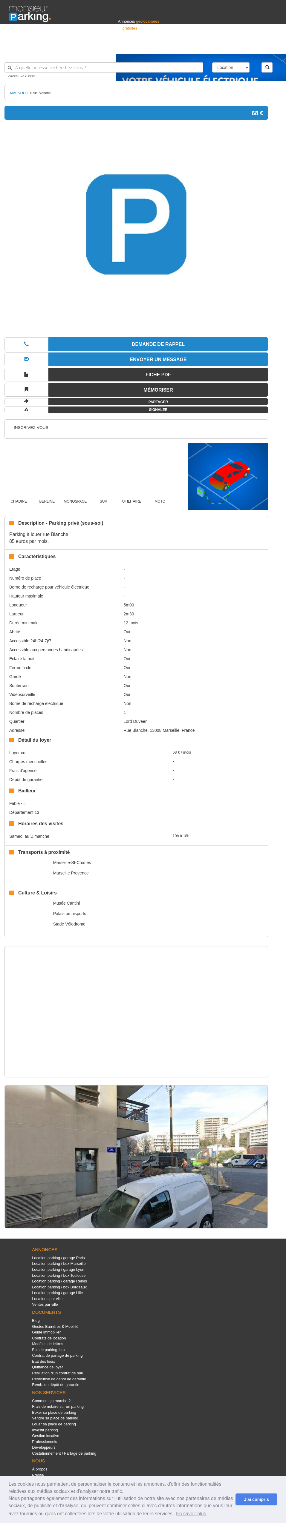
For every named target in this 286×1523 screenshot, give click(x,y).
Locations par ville (47, 1298)
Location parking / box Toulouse (58, 1275)
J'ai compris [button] (256, 1499)
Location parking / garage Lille (57, 1293)
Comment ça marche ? (51, 1401)
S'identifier (203, 47)
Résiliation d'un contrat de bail (57, 1373)
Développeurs (44, 1447)
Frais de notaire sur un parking (58, 1406)
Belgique (254, 47)
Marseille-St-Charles (72, 862)
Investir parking (45, 1430)
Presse (38, 1475)
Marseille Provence (71, 873)
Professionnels (178, 47)
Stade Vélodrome (69, 924)
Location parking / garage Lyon (58, 1269)
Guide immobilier (46, 1332)
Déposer (222, 47)
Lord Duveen (136, 721)
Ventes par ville (45, 1304)
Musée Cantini (66, 903)
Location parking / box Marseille (58, 1263)
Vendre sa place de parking (55, 1418)
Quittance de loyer (47, 1367)
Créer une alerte (21, 76)
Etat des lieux (43, 1361)
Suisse (271, 47)
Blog (36, 1320)
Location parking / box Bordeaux (59, 1287)
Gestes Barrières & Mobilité (55, 1326)
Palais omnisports (69, 913)
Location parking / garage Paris (58, 1258)
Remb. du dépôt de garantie (55, 1384)
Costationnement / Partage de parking (64, 1453)
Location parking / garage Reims (59, 1281)
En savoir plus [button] (191, 1513)
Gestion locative (45, 1435)
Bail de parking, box (48, 1350)
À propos (39, 1469)
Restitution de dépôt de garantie (59, 1379)
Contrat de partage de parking (57, 1355)
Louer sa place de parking (54, 1424)
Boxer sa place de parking (54, 1412)
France (238, 47)
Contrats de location (49, 1338)
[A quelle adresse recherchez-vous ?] (104, 67)
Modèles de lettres (47, 1344)
